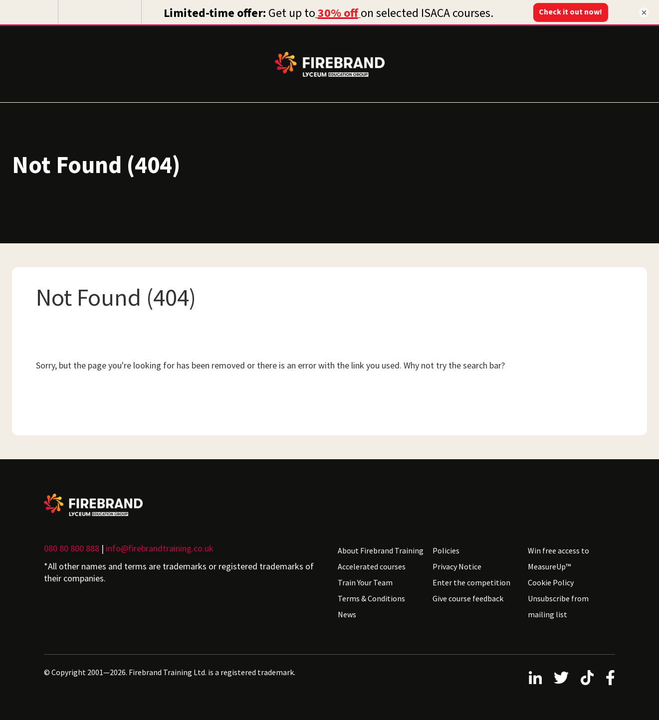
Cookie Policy (551, 580)
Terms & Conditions (371, 596)
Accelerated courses (372, 564)
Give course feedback (468, 596)
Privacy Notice (457, 564)
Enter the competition (471, 580)
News (347, 612)
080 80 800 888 (71, 545)
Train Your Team (365, 580)
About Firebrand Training (381, 548)
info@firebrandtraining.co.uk (160, 545)
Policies (446, 548)
